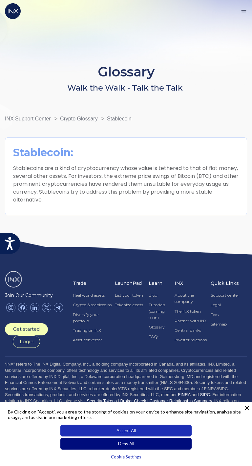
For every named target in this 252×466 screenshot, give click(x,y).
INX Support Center (28, 118)
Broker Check (133, 400)
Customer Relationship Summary (181, 400)
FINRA (184, 394)
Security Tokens (102, 400)
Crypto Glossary (79, 118)
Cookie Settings (126, 456)
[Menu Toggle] (244, 11)
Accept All (126, 430)
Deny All (126, 443)
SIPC (205, 394)
